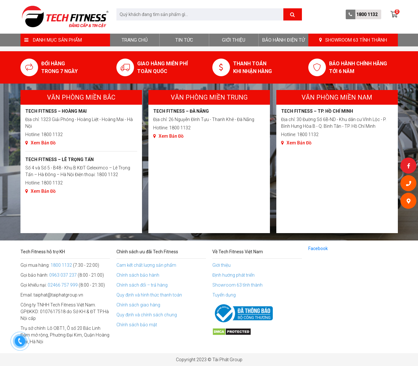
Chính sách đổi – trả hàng (142, 285)
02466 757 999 (63, 285)
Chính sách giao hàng (138, 304)
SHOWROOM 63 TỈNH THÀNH (353, 40)
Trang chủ (135, 40)
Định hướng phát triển (233, 275)
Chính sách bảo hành (137, 275)
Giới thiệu (233, 40)
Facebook (318, 248)
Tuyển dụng (224, 294)
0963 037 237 (63, 275)
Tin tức (184, 40)
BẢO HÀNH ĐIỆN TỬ (283, 40)
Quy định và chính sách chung (146, 314)
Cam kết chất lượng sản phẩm (146, 265)
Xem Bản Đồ (40, 142)
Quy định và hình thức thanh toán (149, 294)
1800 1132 (367, 14)
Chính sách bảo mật (136, 324)
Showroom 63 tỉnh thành (237, 285)
